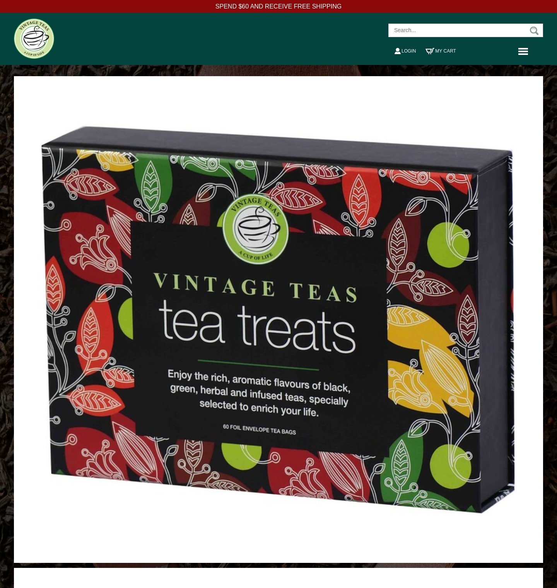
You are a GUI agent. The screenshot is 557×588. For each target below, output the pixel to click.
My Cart (440, 51)
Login (405, 51)
